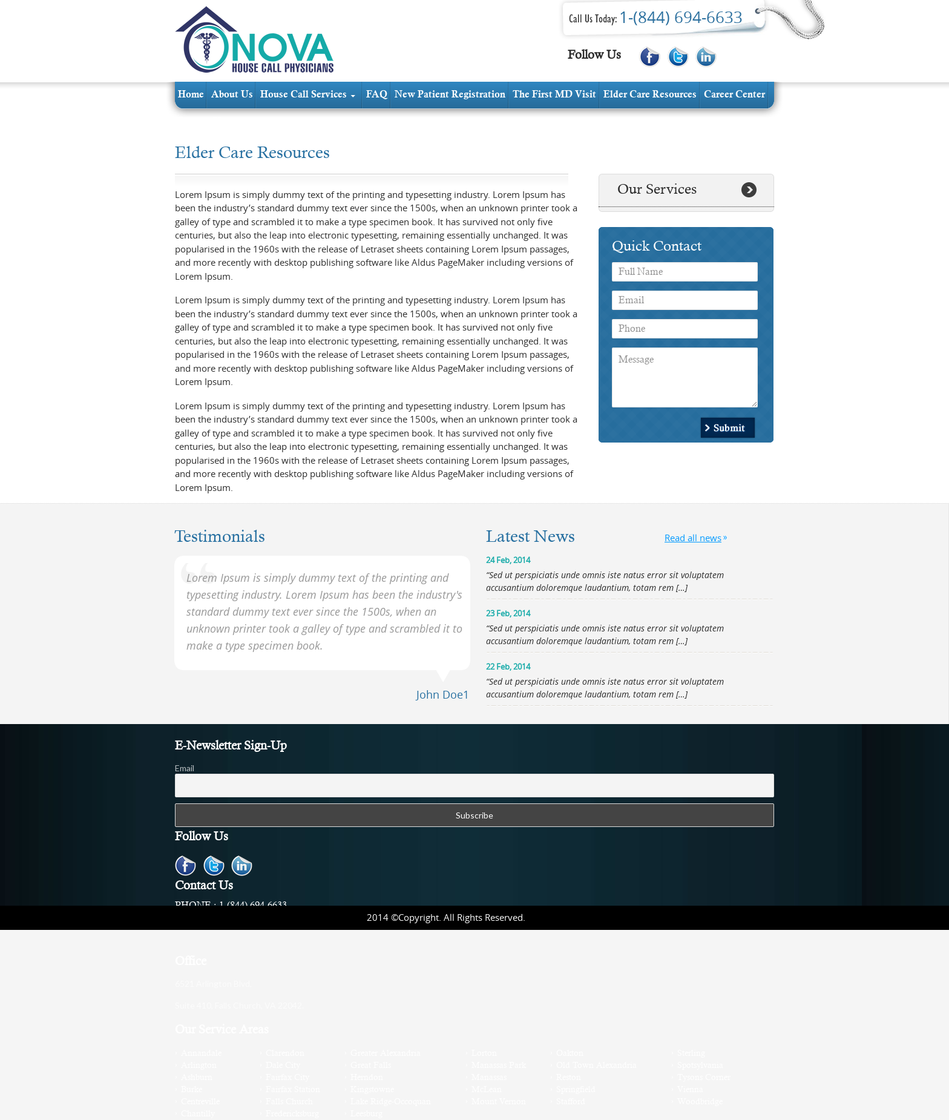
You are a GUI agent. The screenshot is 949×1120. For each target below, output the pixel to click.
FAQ (376, 95)
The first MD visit (554, 95)
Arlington (199, 1066)
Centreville (200, 1102)
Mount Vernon (498, 1102)
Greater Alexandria (385, 1054)
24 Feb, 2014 (508, 560)
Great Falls (370, 1066)
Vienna (690, 1090)
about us (232, 95)
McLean (486, 1090)
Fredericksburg (292, 1114)
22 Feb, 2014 (508, 666)
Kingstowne (372, 1090)
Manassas (489, 1078)
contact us (200, 121)
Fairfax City (287, 1078)
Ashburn (196, 1078)
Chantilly (198, 1114)
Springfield (576, 1090)
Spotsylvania (700, 1066)
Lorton (484, 1054)
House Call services (303, 95)
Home (191, 95)
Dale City (283, 1066)
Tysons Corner (704, 1078)
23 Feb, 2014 (508, 613)
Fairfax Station (293, 1090)
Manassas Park (498, 1066)
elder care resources (650, 95)
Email (184, 768)
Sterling (691, 1054)
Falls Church (289, 1102)
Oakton (569, 1054)
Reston (568, 1078)
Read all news (693, 538)
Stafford (570, 1102)
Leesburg (366, 1114)
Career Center (734, 95)
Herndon (366, 1078)
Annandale (201, 1054)
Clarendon (285, 1054)
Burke (191, 1090)
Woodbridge (700, 1102)
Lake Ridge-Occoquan (390, 1102)
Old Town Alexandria (596, 1066)
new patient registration (450, 95)
